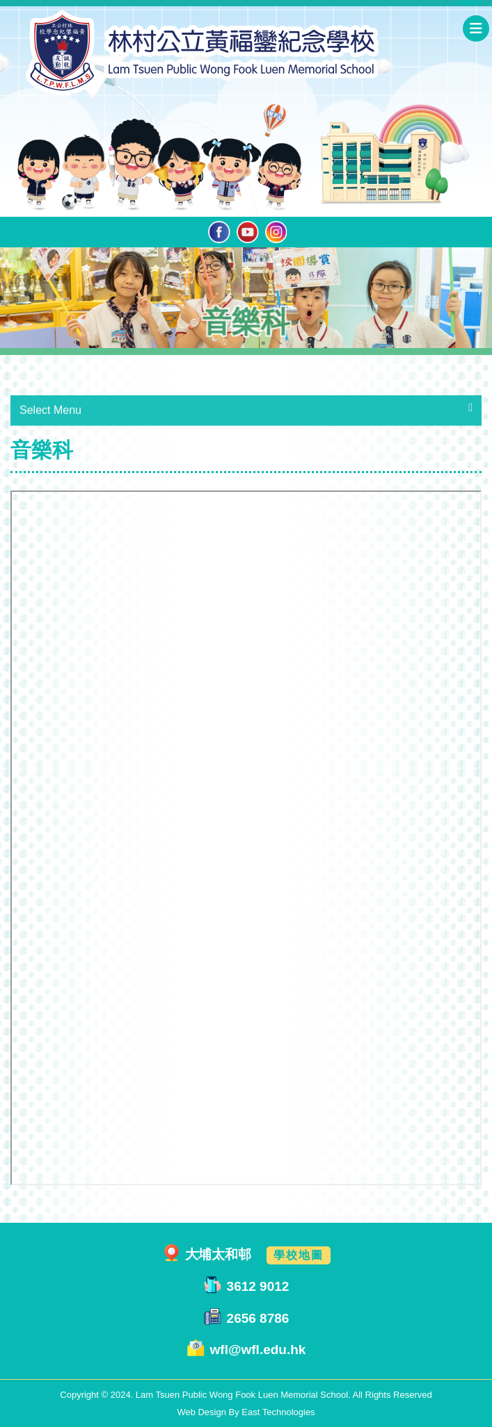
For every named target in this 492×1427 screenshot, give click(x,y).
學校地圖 (298, 1255)
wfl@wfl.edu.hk (258, 1350)
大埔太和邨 (218, 1254)
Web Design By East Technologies (246, 1412)
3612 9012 (258, 1286)
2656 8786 (258, 1318)
